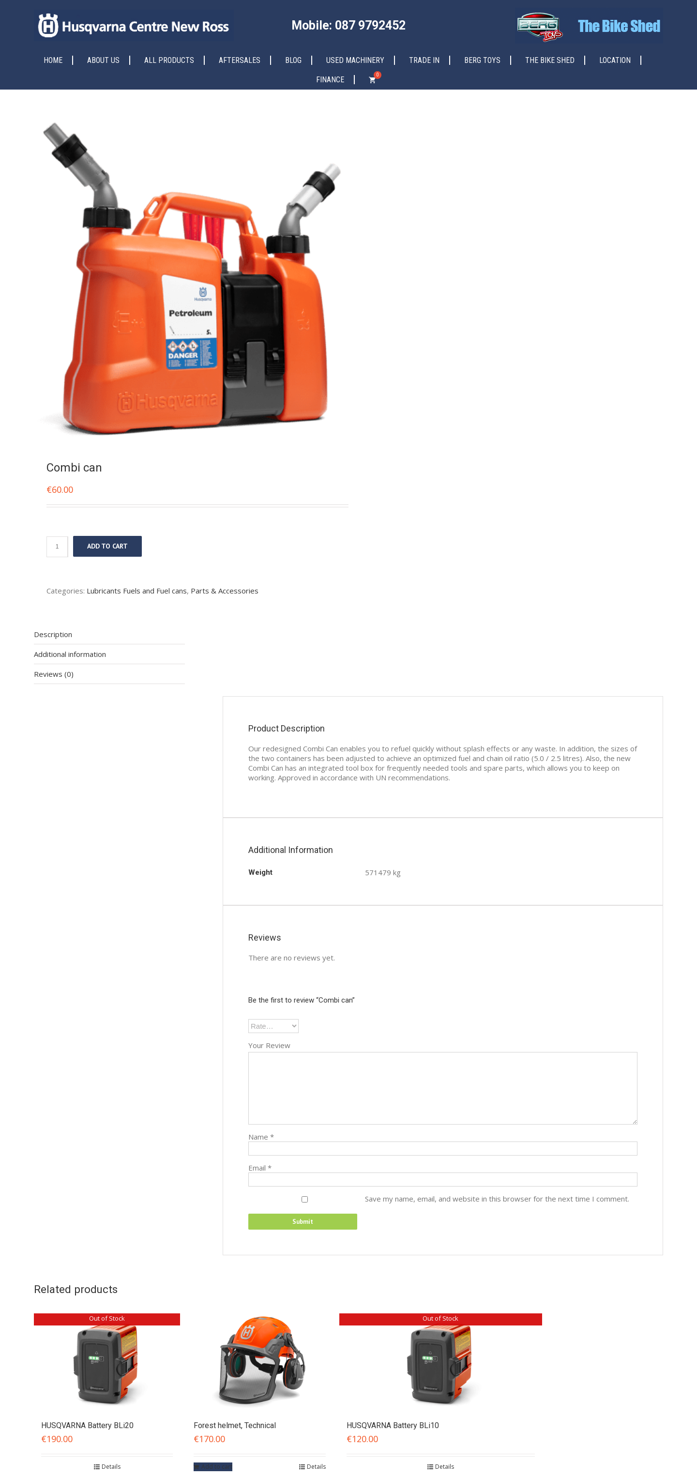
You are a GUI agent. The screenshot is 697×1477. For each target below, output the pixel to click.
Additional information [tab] (70, 654)
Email (260, 1167)
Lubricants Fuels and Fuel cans (137, 590)
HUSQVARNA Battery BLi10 (393, 1425)
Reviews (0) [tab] (54, 674)
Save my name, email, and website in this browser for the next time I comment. (497, 1198)
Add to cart (107, 546)
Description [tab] (53, 634)
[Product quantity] (57, 547)
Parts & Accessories (224, 590)
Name (261, 1137)
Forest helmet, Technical (235, 1425)
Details (111, 1466)
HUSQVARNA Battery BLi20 (87, 1425)
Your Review (269, 1045)
